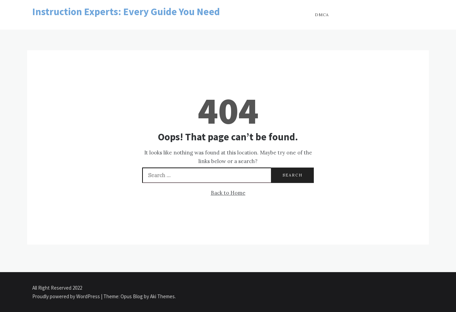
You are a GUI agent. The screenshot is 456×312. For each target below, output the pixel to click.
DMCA (322, 14)
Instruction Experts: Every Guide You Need (126, 11)
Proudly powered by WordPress (66, 296)
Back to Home (228, 193)
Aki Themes (162, 296)
